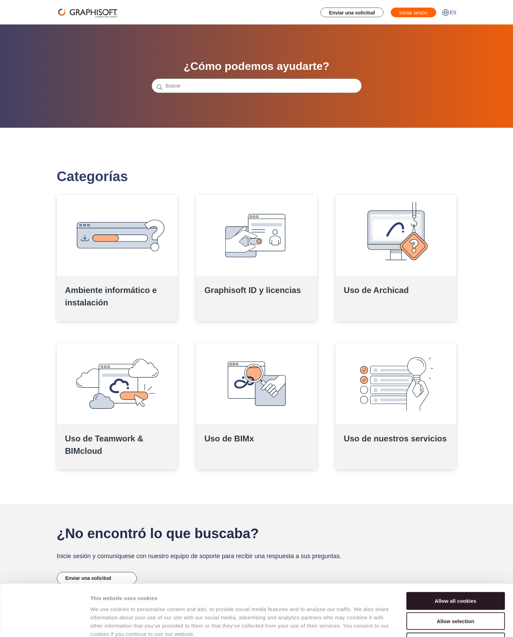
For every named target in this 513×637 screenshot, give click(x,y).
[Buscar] (256, 86)
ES (449, 12)
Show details (362, 623)
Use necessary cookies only (455, 593)
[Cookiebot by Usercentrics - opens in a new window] (44, 623)
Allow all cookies (455, 552)
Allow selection (455, 573)
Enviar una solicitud (352, 12)
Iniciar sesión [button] (413, 12)
